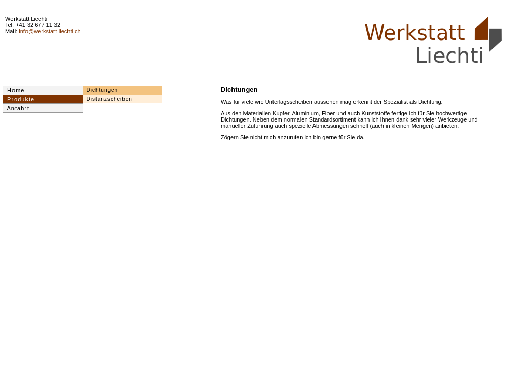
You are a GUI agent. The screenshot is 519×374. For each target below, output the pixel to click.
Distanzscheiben (107, 99)
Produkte (18, 99)
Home (13, 90)
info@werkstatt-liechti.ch (49, 31)
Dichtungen (100, 90)
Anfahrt (16, 108)
